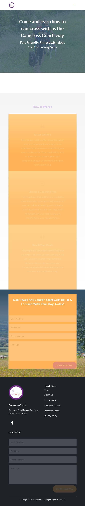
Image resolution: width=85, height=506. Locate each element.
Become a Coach (51, 410)
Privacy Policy (50, 415)
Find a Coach (50, 400)
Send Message (64, 366)
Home (47, 390)
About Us (48, 394)
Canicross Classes (52, 405)
